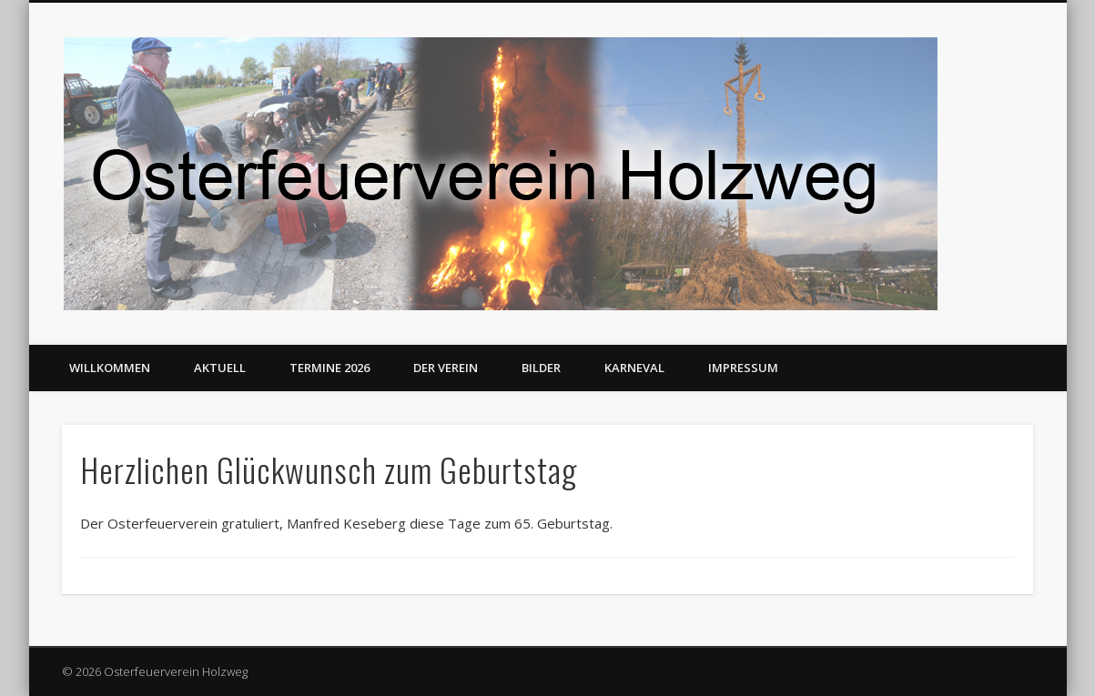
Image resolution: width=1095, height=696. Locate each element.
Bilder (541, 367)
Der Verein (445, 367)
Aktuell (220, 367)
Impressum (743, 367)
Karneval (634, 367)
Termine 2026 (329, 367)
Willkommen (109, 367)
